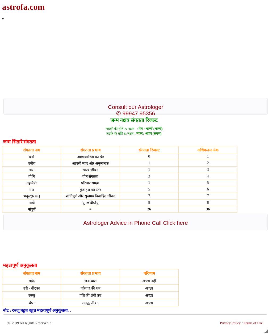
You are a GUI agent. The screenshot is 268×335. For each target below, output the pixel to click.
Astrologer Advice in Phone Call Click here (135, 223)
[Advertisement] (108, 59)
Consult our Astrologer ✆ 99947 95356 (135, 110)
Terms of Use (253, 323)
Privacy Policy (230, 323)
